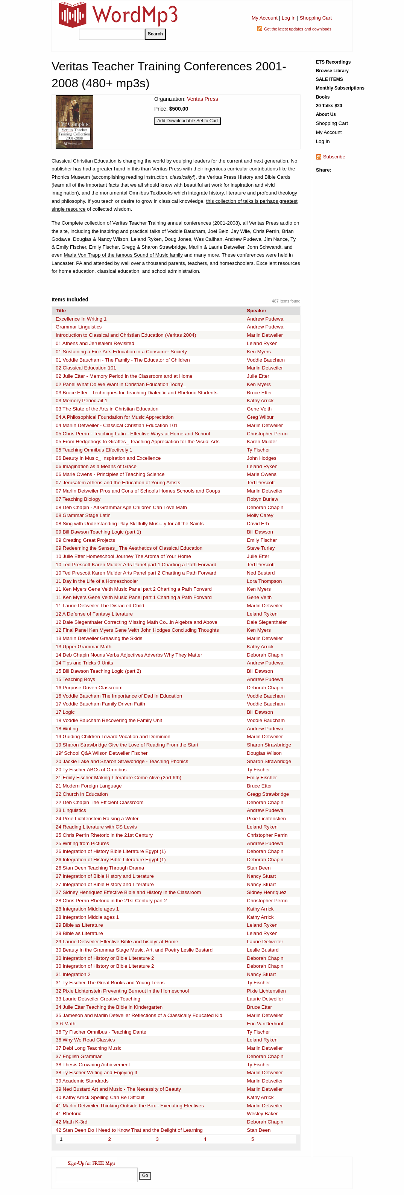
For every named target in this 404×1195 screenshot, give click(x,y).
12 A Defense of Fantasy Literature (94, 614)
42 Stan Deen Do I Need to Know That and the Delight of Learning (129, 1130)
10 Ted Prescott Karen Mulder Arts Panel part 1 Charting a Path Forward (136, 564)
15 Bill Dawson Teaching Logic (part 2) (98, 671)
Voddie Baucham (266, 360)
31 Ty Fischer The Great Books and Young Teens (110, 982)
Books (323, 97)
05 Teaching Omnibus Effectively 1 (94, 450)
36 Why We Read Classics (85, 1040)
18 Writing (67, 728)
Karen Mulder (262, 441)
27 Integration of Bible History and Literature (105, 876)
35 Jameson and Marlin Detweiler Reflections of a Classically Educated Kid (139, 1015)
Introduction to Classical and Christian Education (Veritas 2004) (126, 335)
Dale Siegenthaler (267, 622)
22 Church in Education (82, 794)
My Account (265, 18)
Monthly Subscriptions (340, 88)
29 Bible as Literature (79, 925)
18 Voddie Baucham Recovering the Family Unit (109, 720)
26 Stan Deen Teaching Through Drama (100, 868)
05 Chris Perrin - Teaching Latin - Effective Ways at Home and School (133, 433)
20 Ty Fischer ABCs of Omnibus (91, 769)
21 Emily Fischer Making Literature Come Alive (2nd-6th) (118, 777)
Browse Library (332, 70)
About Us (326, 114)
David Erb (258, 523)
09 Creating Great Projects (85, 540)
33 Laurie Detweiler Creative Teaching (98, 999)
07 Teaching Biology (78, 499)
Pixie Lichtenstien (266, 818)
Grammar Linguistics (79, 327)
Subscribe (334, 157)
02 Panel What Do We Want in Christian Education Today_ (121, 384)
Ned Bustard (261, 573)
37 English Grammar (79, 1056)
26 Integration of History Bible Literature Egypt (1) (111, 851)
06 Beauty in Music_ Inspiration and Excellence (108, 458)
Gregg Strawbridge (268, 794)
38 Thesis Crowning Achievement (93, 1064)
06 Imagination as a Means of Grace (96, 466)
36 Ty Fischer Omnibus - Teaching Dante (101, 1032)
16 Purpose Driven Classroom (89, 687)
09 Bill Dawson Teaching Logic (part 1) (98, 532)
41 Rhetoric (68, 1113)
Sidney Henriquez (266, 892)
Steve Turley (261, 548)
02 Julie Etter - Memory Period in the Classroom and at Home (124, 376)
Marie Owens (261, 474)
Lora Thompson (264, 581)
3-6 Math (66, 1023)
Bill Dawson (260, 532)
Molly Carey (260, 515)
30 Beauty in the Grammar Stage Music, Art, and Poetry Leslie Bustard (134, 950)
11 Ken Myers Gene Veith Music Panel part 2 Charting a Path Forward (134, 589)
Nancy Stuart (261, 876)
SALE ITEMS (329, 79)
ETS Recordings (333, 62)
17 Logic (65, 712)
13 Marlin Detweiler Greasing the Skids (99, 638)
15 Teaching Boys (75, 679)
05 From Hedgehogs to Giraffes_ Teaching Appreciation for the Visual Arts (138, 441)
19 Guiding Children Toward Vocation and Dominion (113, 736)
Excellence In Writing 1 (81, 319)
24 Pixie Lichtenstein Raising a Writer (97, 818)
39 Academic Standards (82, 1081)
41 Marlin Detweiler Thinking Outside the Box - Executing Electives (130, 1105)
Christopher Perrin (267, 433)
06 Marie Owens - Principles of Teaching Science (110, 474)
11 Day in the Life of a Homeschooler (97, 581)
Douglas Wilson (264, 753)
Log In (289, 18)
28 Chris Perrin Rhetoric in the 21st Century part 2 (111, 900)
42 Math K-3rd (71, 1122)
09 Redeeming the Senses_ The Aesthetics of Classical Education (129, 548)
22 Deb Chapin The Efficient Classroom (100, 802)
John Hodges (261, 458)
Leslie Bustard (262, 950)
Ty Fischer (258, 450)
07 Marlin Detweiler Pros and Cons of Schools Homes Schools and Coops (138, 491)
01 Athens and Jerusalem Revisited (95, 343)
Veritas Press (202, 99)
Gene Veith (259, 409)
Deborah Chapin (265, 507)
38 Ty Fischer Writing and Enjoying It (96, 1072)
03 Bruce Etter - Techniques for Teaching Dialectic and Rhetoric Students (136, 392)
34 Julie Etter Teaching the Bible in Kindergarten (109, 1007)
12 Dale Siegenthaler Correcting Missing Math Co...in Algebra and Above (136, 622)
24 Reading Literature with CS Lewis (96, 827)
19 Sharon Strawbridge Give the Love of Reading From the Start (127, 745)
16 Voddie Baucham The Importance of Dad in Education (119, 696)
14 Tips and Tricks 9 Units (84, 663)
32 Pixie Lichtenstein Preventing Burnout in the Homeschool (122, 991)
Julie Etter (258, 376)
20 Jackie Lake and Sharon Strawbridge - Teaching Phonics (122, 761)
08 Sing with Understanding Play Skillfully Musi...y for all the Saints (130, 523)
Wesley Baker (262, 1113)
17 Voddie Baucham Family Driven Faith (100, 704)
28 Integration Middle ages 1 (87, 909)
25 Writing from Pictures (82, 843)
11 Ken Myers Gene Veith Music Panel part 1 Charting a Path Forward (134, 597)
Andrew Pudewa (265, 319)
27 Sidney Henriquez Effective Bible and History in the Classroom (128, 892)
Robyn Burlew (262, 499)
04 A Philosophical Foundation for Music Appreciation (114, 417)
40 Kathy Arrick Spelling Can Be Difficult (100, 1097)
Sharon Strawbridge (269, 745)
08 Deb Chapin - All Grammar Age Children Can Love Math (121, 507)
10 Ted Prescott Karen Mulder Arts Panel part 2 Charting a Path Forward (136, 573)
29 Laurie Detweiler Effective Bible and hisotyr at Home (117, 941)
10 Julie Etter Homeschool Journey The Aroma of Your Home (123, 556)
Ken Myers (259, 351)
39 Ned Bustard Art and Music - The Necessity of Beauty (118, 1089)
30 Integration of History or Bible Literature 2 (105, 958)
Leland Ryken (262, 343)
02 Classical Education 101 (86, 368)
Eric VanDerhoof (265, 1023)
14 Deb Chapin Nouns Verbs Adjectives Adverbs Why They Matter (129, 655)
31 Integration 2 (73, 974)
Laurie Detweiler (265, 941)
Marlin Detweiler (265, 335)
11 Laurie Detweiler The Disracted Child (100, 605)
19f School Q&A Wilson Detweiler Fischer (101, 753)
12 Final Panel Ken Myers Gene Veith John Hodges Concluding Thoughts (137, 630)
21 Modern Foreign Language (89, 786)
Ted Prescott (261, 482)
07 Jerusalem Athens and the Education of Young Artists (118, 482)
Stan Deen (258, 868)
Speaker (256, 310)
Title (61, 310)
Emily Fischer (262, 540)
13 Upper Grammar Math (83, 646)
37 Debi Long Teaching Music (89, 1048)
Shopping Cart (316, 18)
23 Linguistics (71, 810)
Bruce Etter (259, 392)
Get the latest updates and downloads (297, 29)
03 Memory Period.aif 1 (82, 400)
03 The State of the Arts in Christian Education (107, 409)
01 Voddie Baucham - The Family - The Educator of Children (123, 360)
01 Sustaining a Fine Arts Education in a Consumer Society (121, 351)
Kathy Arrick (260, 400)
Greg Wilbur (260, 417)
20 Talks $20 (329, 105)
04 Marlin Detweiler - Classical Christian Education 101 (117, 425)
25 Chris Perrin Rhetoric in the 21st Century (104, 835)
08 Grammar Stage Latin (83, 515)
